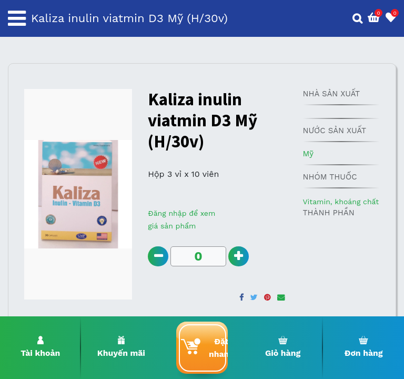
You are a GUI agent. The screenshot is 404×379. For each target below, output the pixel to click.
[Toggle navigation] (17, 18)
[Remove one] (158, 256)
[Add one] (239, 256)
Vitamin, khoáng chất (340, 201)
